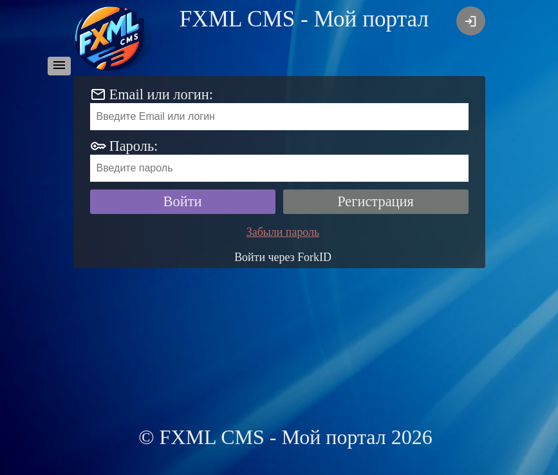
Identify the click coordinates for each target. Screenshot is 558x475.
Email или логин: (161, 94)
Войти (182, 201)
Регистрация (375, 201)
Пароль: (133, 146)
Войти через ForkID (282, 257)
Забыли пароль (282, 232)
